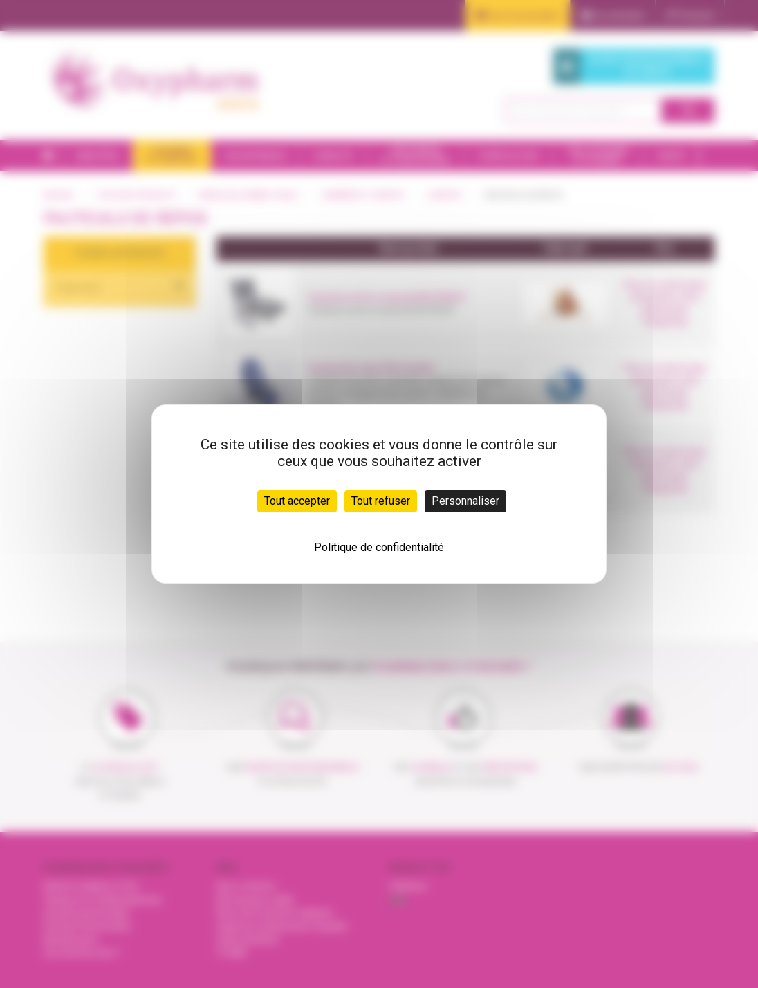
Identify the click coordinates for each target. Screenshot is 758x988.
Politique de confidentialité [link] (379, 547)
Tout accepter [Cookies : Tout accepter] (297, 500)
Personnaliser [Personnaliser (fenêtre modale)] (465, 500)
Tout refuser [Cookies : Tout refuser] (380, 500)
